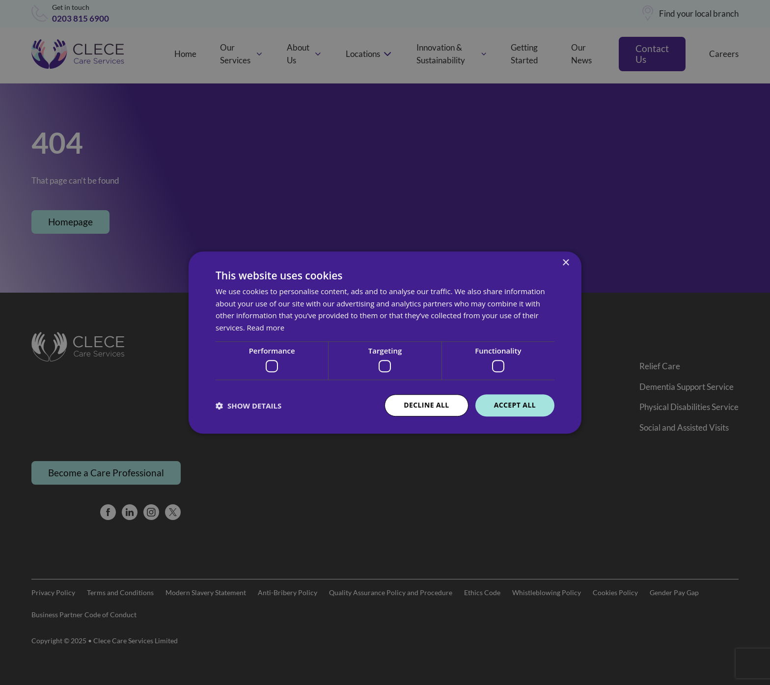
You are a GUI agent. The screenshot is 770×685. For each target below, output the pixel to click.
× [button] (565, 263)
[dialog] (385, 342)
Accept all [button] (515, 405)
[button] (248, 405)
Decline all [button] (426, 405)
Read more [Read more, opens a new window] (266, 327)
